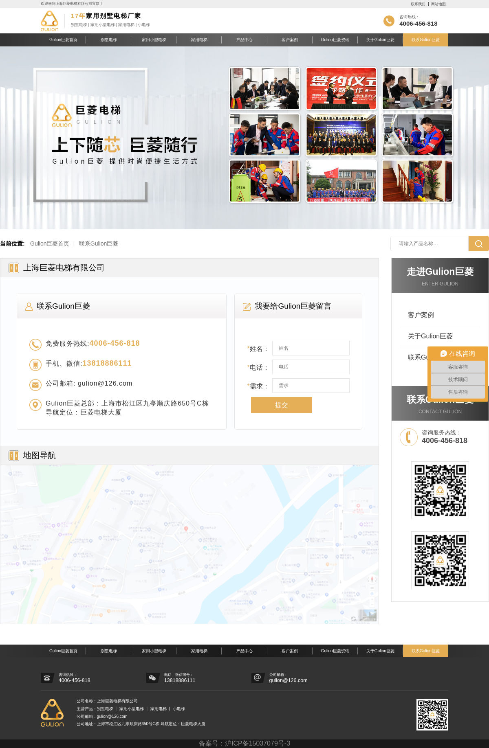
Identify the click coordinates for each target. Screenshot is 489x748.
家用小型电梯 (154, 39)
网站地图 (438, 4)
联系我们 (418, 4)
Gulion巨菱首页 (63, 39)
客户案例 (290, 39)
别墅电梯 (109, 39)
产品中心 (244, 39)
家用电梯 (199, 39)
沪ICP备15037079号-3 (257, 743)
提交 (281, 404)
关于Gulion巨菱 (380, 39)
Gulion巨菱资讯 (335, 39)
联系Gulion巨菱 (426, 39)
